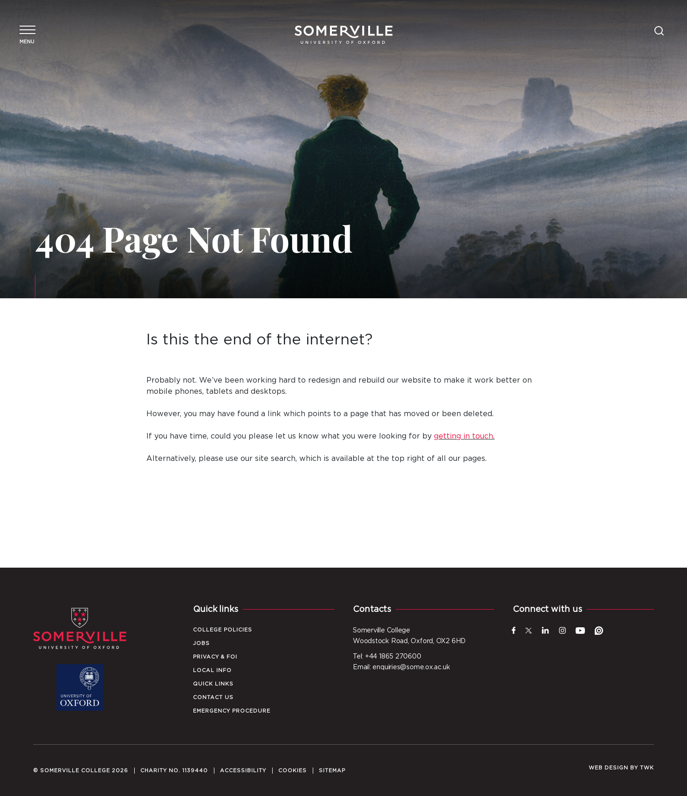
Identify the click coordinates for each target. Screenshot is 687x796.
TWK (647, 767)
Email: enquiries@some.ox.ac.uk (401, 667)
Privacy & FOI (215, 656)
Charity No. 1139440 (174, 770)
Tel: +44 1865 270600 (387, 656)
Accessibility (243, 770)
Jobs (201, 643)
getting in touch (463, 436)
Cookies (292, 770)
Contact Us (213, 697)
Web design (608, 767)
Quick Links (213, 683)
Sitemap (332, 770)
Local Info (212, 670)
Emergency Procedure (231, 711)
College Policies (222, 629)
